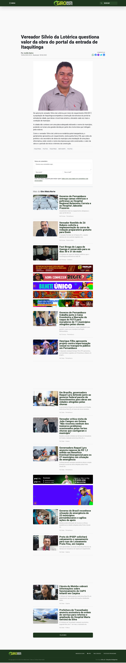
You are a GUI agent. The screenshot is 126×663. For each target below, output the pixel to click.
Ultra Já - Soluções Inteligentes (109, 660)
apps (89, 653)
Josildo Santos (28, 53)
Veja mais (63, 635)
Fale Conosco (97, 653)
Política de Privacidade (110, 653)
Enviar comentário (41, 176)
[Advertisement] (63, 20)
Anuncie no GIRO (80, 653)
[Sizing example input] (110, 3)
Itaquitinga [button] (37, 149)
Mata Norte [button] (62, 149)
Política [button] (45, 149)
